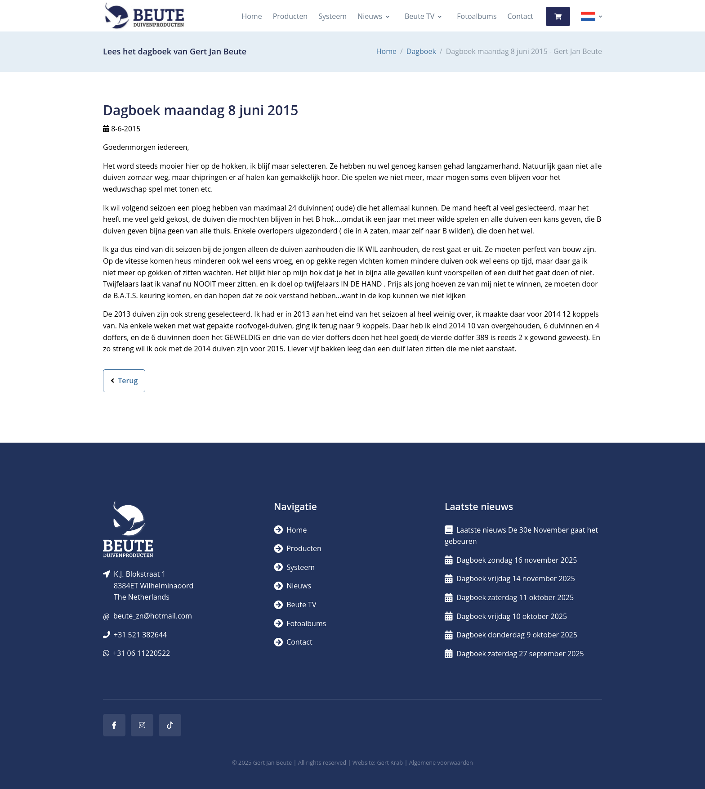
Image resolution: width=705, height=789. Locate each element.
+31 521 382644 (140, 635)
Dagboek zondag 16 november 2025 (511, 560)
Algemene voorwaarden (441, 762)
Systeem (332, 16)
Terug (124, 381)
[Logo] (144, 16)
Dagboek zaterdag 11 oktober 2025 (509, 597)
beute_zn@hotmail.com (152, 616)
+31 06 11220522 (141, 653)
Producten (290, 16)
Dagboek (421, 51)
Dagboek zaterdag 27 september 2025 (514, 654)
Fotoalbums (476, 16)
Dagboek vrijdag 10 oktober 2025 (506, 616)
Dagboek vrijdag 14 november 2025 (510, 578)
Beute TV (419, 16)
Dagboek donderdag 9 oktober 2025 (511, 635)
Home (251, 16)
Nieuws (369, 16)
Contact (520, 16)
